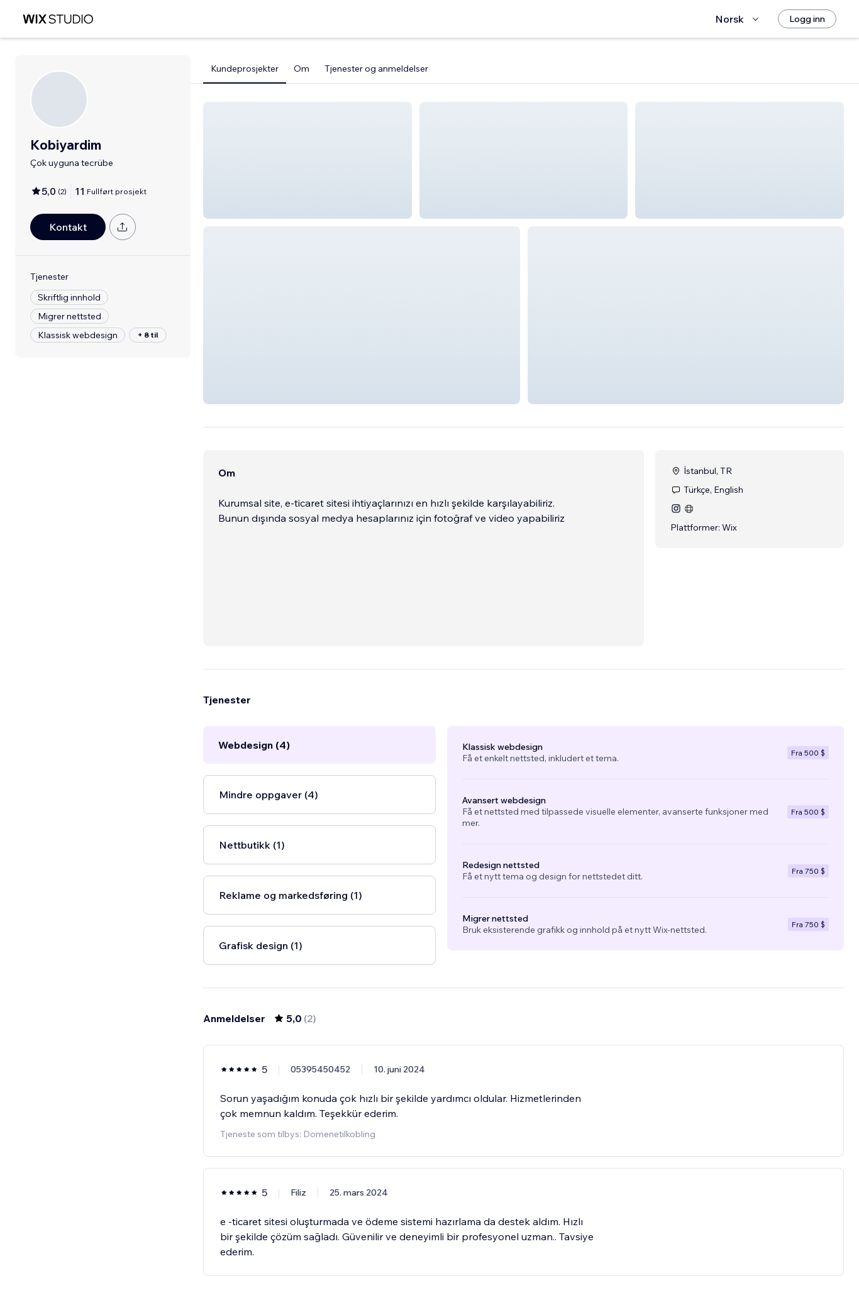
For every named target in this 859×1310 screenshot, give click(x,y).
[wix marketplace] (58, 19)
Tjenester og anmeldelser (376, 68)
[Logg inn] (807, 18)
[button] (307, 160)
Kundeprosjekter (245, 68)
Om (301, 68)
